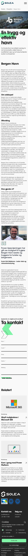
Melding (3, 367)
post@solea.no (5, 514)
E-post (2, 348)
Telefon (3, 361)
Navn (2, 341)
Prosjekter (9, 9)
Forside (3, 9)
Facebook (18, 514)
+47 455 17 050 (5, 516)
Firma (2, 354)
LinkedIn (17, 516)
